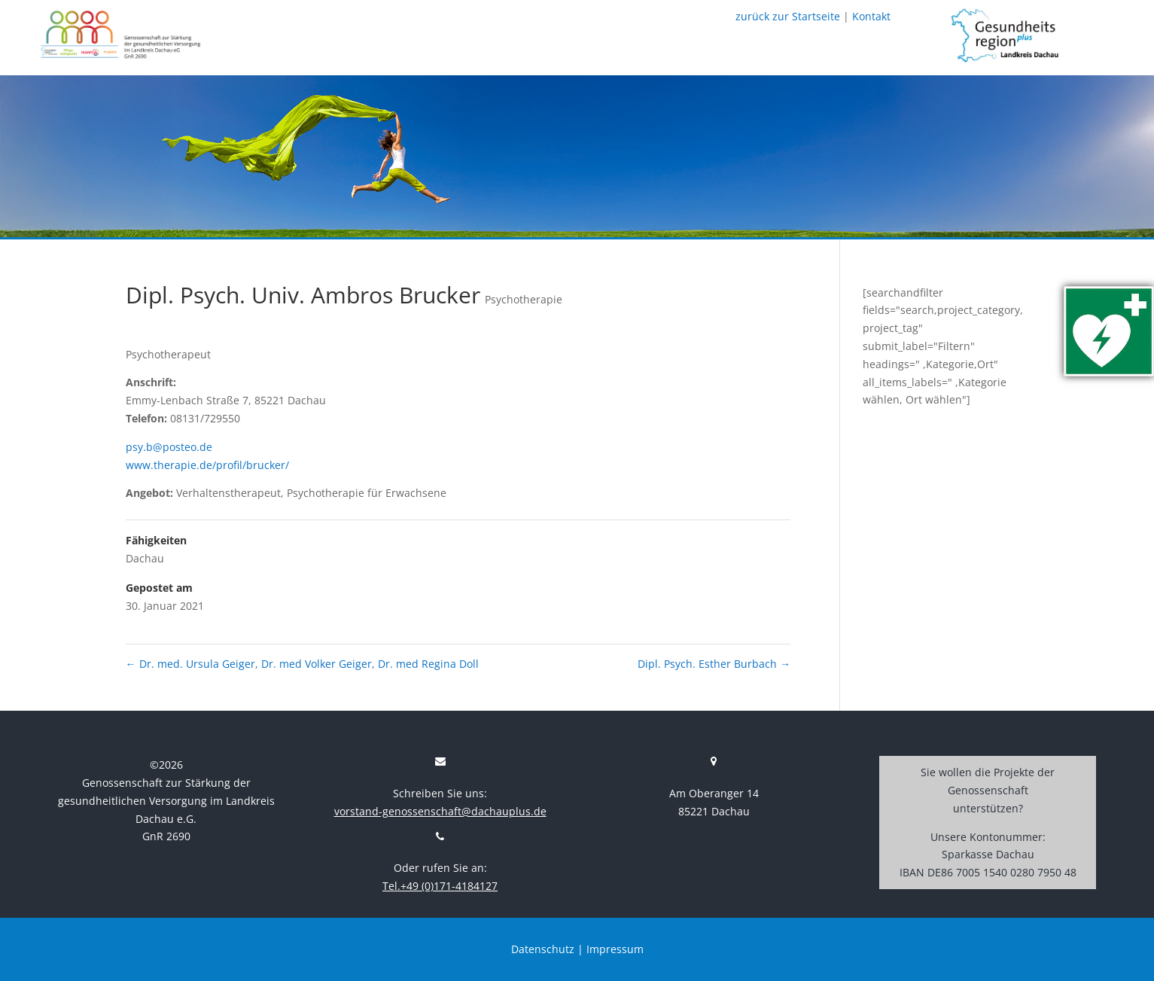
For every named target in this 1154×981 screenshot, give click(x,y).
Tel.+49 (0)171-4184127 (440, 886)
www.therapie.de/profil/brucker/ (207, 465)
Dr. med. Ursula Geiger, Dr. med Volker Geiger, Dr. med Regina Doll (302, 664)
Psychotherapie (523, 299)
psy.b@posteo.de (169, 447)
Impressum (615, 949)
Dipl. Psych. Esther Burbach (714, 664)
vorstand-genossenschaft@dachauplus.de (440, 811)
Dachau (145, 558)
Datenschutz (542, 949)
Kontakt (871, 16)
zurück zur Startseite (787, 16)
